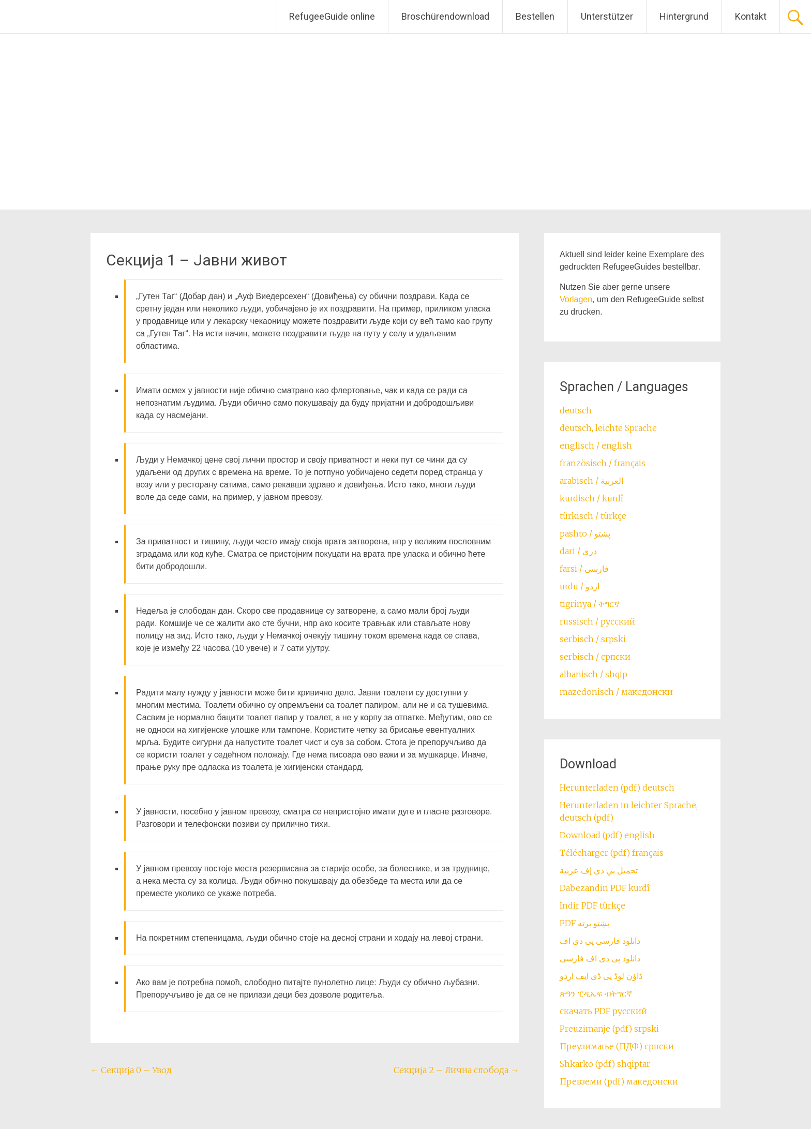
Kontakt (751, 16)
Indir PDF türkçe (592, 905)
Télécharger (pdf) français (612, 853)
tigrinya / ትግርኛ (590, 604)
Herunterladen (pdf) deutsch (617, 787)
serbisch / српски (595, 656)
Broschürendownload (445, 16)
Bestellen (535, 16)
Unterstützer (607, 16)
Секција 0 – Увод (131, 1070)
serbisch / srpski (593, 639)
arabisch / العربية (591, 481)
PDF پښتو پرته (584, 923)
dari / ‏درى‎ (578, 551)
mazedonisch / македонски (616, 692)
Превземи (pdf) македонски (619, 1081)
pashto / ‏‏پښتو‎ (585, 533)
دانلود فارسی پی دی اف (600, 940)
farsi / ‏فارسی (584, 568)
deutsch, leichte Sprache (608, 428)
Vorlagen (576, 299)
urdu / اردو (579, 586)
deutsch (576, 410)
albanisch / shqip (593, 674)
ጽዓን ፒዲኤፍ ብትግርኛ (596, 993)
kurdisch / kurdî (591, 498)
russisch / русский (597, 621)
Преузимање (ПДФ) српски (617, 1046)
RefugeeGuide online (332, 16)
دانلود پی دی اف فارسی (600, 958)
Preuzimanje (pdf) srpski (609, 1028)
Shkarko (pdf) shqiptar (605, 1064)
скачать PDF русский (603, 1011)
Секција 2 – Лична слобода (456, 1070)
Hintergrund (684, 16)
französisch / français (602, 463)
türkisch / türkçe (593, 516)
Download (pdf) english (607, 835)
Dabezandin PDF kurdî (605, 888)
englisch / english (596, 445)
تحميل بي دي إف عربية (599, 870)
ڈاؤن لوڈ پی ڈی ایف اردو (601, 976)
